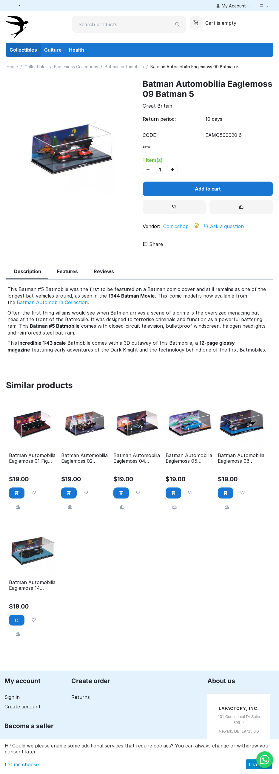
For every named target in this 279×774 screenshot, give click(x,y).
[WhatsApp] (264, 759)
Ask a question (224, 226)
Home (12, 66)
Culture (53, 50)
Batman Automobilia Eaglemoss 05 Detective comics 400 (189, 458)
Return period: (159, 119)
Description (27, 271)
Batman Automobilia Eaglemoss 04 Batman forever (136, 458)
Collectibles (23, 50)
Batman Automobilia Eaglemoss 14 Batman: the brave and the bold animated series (32, 585)
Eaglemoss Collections (76, 66)
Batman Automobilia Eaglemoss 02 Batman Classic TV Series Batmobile (84, 458)
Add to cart (208, 189)
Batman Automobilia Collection (52, 302)
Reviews (104, 271)
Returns (80, 697)
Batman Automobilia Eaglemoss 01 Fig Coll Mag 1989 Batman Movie (32, 458)
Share (153, 244)
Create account (22, 707)
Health (76, 50)
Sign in (12, 697)
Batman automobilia (124, 66)
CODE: (150, 135)
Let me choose (22, 764)
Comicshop (176, 226)
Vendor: (151, 226)
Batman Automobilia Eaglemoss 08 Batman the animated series (241, 458)
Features (67, 271)
